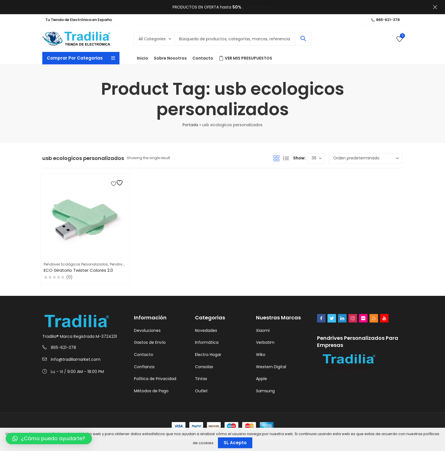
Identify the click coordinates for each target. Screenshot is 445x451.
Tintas (201, 379)
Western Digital (271, 367)
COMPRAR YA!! (258, 7)
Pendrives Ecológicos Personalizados (76, 264)
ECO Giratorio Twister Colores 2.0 (78, 270)
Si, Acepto (235, 443)
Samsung (265, 391)
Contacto (143, 354)
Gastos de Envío (150, 342)
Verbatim (265, 342)
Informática (207, 342)
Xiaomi (263, 330)
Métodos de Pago (151, 391)
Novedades (206, 330)
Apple (261, 379)
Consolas (204, 367)
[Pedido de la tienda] (366, 158)
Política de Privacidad (155, 379)
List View (286, 158)
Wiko (260, 354)
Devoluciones (147, 330)
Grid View (276, 158)
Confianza (144, 367)
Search (303, 39)
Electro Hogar (208, 354)
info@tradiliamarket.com (75, 359)
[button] (49, 438)
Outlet (201, 391)
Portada (190, 125)
